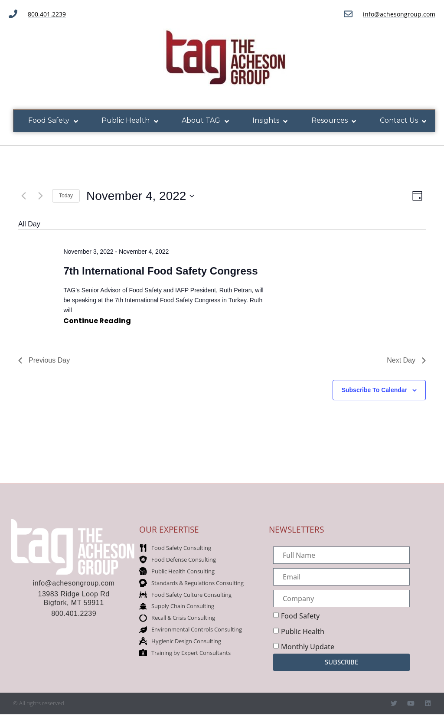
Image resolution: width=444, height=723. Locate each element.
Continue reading (97, 320)
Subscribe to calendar (374, 389)
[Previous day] (23, 196)
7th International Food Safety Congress (160, 271)
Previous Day (44, 360)
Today (66, 196)
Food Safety (300, 616)
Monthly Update (307, 646)
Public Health (302, 631)
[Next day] (40, 196)
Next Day (406, 360)
